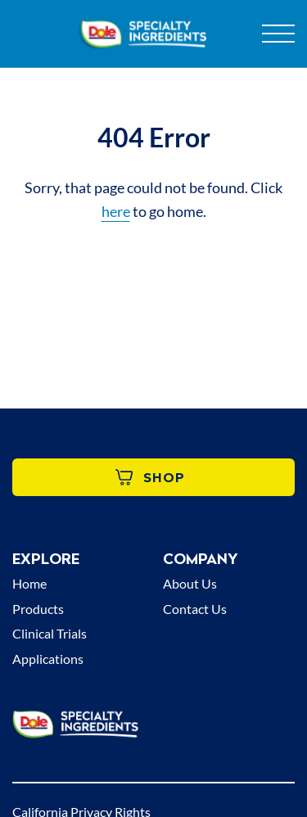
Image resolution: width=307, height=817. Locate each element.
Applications (48, 658)
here (116, 211)
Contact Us (195, 608)
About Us (190, 583)
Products (38, 608)
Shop (149, 477)
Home (29, 583)
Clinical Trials (49, 633)
